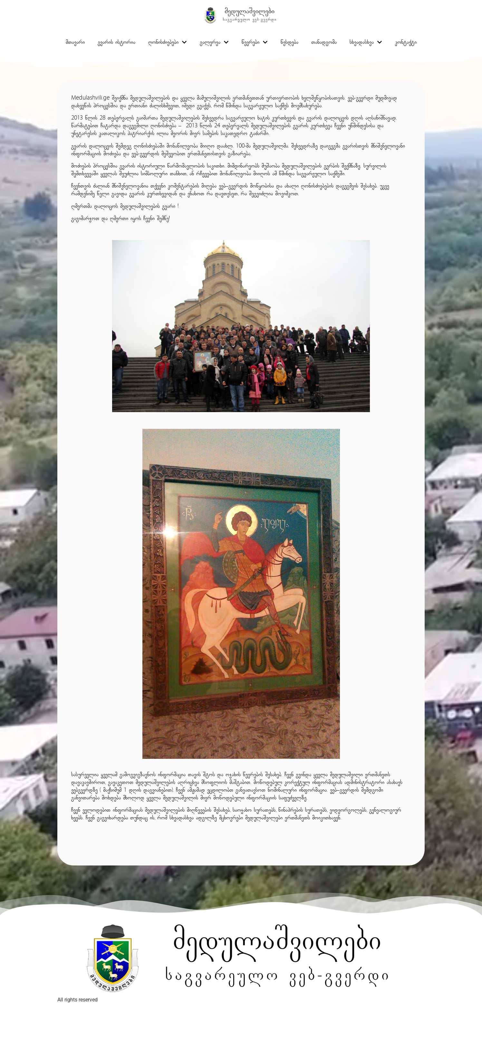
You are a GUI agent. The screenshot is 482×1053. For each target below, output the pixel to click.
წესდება (289, 42)
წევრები (255, 42)
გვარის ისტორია (116, 42)
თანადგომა (324, 42)
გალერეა (214, 42)
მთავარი (75, 42)
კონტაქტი (406, 42)
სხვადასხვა (366, 42)
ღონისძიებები (167, 42)
